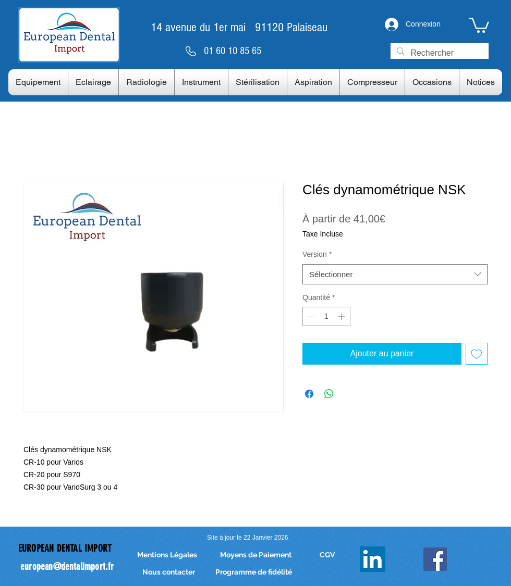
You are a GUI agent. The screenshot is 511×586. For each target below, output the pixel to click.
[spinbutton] (326, 316)
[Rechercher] (438, 53)
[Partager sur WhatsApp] (329, 394)
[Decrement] (310, 316)
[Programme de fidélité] (253, 572)
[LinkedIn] (372, 559)
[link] (479, 24)
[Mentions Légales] (167, 555)
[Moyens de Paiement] (255, 555)
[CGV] (327, 555)
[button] (38, 82)
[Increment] (342, 316)
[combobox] (395, 274)
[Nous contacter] (168, 572)
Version (317, 254)
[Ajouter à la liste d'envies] (477, 354)
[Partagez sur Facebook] (309, 394)
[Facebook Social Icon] (435, 559)
